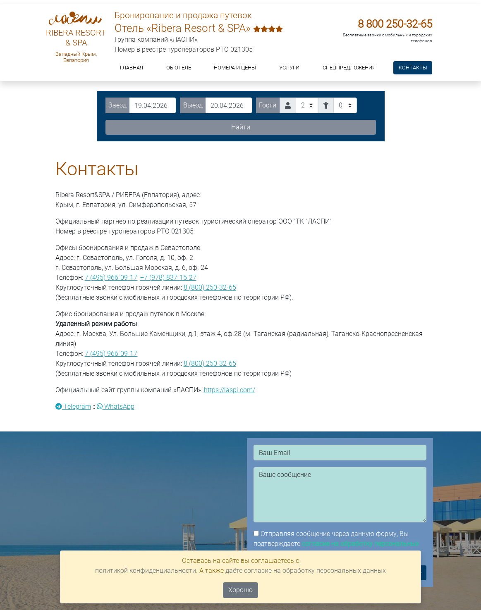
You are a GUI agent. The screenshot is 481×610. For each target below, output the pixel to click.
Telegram (73, 406)
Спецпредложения (349, 67)
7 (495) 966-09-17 (111, 277)
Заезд (117, 105)
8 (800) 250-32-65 (210, 287)
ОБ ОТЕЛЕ (178, 67)
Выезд (193, 105)
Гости (267, 105)
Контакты (413, 67)
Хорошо (240, 590)
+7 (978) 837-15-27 (168, 277)
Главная (131, 67)
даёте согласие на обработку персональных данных (305, 570)
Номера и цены (235, 67)
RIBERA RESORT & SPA (76, 38)
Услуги (289, 67)
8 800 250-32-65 (395, 24)
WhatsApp (115, 406)
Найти (240, 127)
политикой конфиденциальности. (146, 570)
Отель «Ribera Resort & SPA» (199, 28)
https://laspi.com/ (229, 390)
